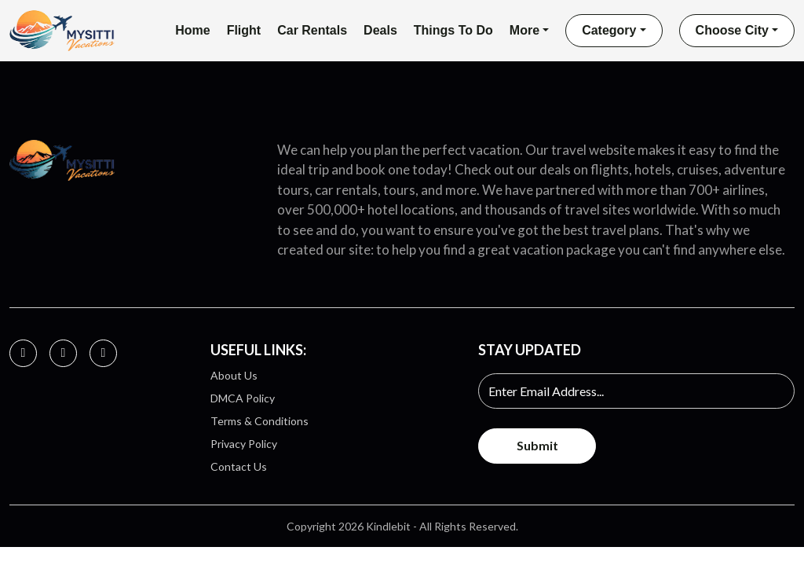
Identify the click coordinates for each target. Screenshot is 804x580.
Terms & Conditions (259, 424)
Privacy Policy (243, 447)
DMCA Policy (242, 402)
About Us (234, 379)
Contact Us (238, 470)
